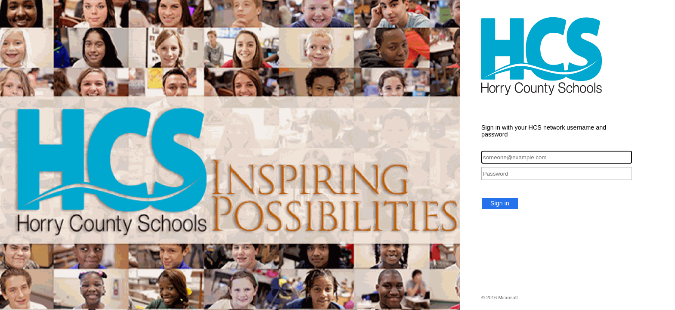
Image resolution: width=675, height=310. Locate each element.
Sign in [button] (499, 203)
